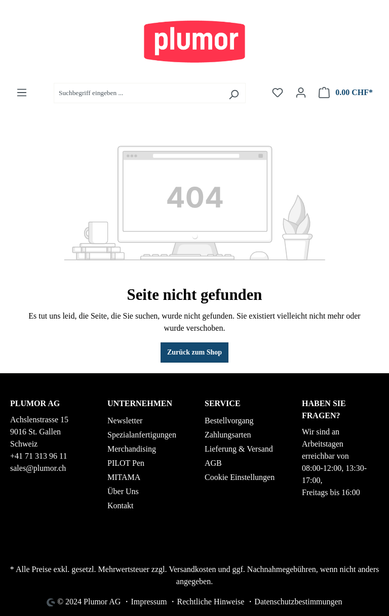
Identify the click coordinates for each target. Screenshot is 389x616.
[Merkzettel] (277, 93)
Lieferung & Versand (239, 449)
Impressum (149, 601)
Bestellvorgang (229, 420)
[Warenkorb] (346, 93)
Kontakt (120, 505)
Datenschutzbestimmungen (298, 601)
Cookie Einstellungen (240, 477)
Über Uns (123, 491)
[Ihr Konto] (301, 93)
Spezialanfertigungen (141, 434)
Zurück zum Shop (194, 352)
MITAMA (123, 477)
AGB (213, 463)
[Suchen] (234, 93)
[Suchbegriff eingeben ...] (138, 93)
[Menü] (21, 93)
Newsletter (124, 420)
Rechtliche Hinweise (210, 601)
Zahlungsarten (228, 434)
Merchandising (131, 449)
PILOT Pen (125, 463)
